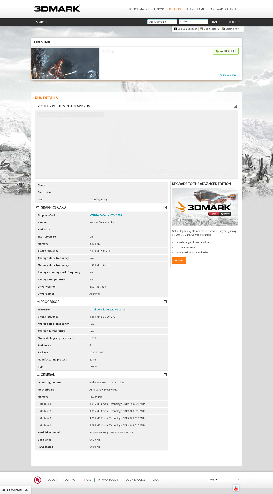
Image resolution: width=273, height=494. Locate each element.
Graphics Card (101, 207)
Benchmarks (139, 9)
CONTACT (70, 479)
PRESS (87, 479)
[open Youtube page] (236, 492)
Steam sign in (232, 29)
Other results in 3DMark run (63, 106)
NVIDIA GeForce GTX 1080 (105, 215)
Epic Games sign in (187, 29)
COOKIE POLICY (135, 479)
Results (175, 9)
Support (159, 9)
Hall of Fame (194, 9)
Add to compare (228, 75)
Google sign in (211, 29)
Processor (101, 301)
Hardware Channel (223, 9)
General (101, 374)
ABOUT (52, 479)
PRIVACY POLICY (108, 479)
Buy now (179, 260)
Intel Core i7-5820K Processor (108, 309)
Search (41, 22)
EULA (156, 479)
